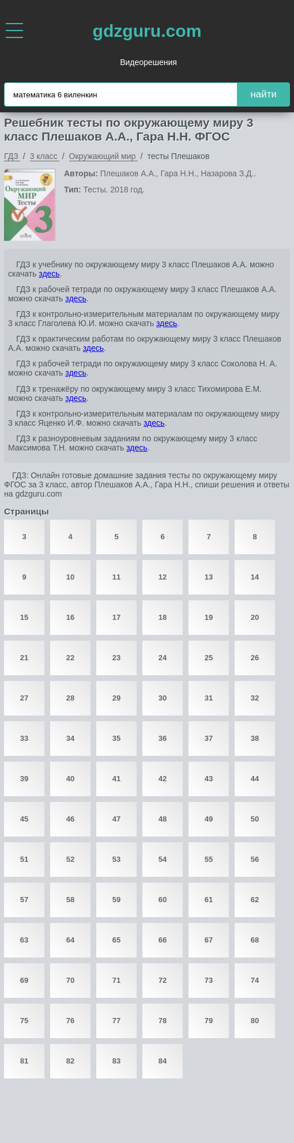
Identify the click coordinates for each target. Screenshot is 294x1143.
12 (163, 577)
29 (116, 698)
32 (255, 698)
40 (70, 778)
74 (255, 980)
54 (163, 859)
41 (116, 778)
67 (209, 940)
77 (116, 1020)
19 (209, 617)
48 (163, 819)
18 (163, 617)
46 (70, 819)
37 (209, 738)
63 (24, 940)
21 (24, 657)
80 (255, 1020)
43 (209, 778)
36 (163, 738)
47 (116, 819)
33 (24, 738)
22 (70, 657)
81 (24, 1061)
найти (263, 94)
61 (209, 899)
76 (70, 1020)
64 (70, 940)
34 (70, 738)
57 (24, 899)
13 (209, 577)
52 (70, 859)
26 (255, 657)
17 (116, 617)
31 (209, 698)
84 (163, 1061)
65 (116, 940)
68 (255, 940)
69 (24, 980)
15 (24, 617)
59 (116, 899)
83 (116, 1061)
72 (163, 980)
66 (163, 940)
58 (70, 899)
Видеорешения (148, 62)
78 (163, 1020)
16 (70, 617)
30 (163, 698)
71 (116, 980)
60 (163, 899)
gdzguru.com (147, 30)
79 (209, 1020)
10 (70, 577)
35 (116, 738)
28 (70, 698)
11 (116, 577)
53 (116, 859)
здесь (49, 273)
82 (70, 1061)
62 (255, 899)
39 (24, 778)
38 (255, 738)
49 (209, 819)
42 (163, 778)
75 (24, 1020)
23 (116, 657)
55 (209, 859)
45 (24, 819)
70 (70, 980)
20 (255, 617)
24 (163, 657)
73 (209, 980)
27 (24, 698)
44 (255, 778)
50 (255, 819)
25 (209, 657)
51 (24, 859)
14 (255, 577)
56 (255, 859)
